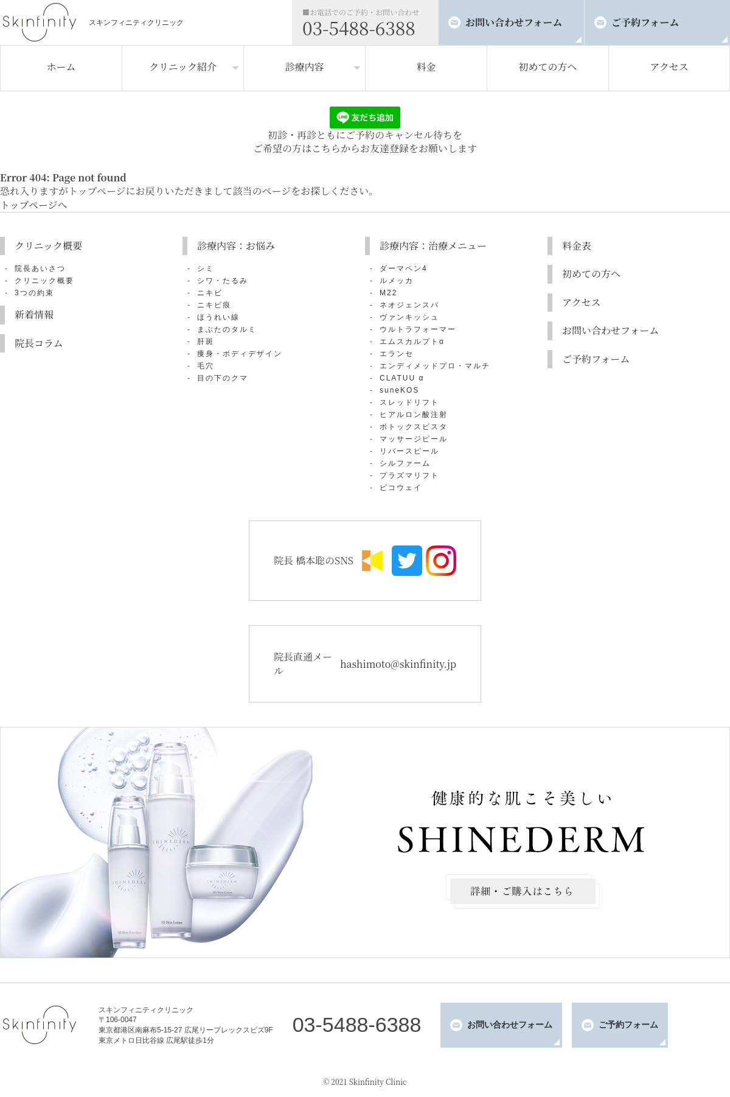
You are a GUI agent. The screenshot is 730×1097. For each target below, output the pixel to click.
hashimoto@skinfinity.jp (398, 664)
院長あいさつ (40, 268)
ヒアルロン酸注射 (414, 414)
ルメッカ (397, 280)
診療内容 (304, 67)
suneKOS (399, 390)
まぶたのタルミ (227, 329)
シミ (205, 268)
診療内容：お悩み (236, 246)
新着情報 (34, 314)
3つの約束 (34, 293)
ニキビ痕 (214, 305)
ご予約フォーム (645, 22)
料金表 (576, 246)
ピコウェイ (401, 487)
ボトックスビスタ (414, 426)
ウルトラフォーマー (418, 329)
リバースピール (409, 451)
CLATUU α (402, 378)
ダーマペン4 (404, 268)
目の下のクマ (222, 378)
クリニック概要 (48, 246)
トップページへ (34, 205)
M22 (388, 293)
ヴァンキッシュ (409, 317)
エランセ (397, 353)
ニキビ (210, 293)
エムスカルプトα (412, 341)
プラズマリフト (409, 475)
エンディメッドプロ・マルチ (435, 366)
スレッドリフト (409, 402)
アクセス (669, 67)
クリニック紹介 (183, 67)
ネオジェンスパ (409, 305)
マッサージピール (414, 439)
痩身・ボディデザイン (239, 353)
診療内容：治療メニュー (433, 246)
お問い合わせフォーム (513, 22)
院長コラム (39, 343)
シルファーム (405, 463)
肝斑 (205, 341)
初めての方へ (547, 67)
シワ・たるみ (222, 280)
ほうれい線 (218, 317)
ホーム (60, 67)
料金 (426, 67)
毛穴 (205, 366)
